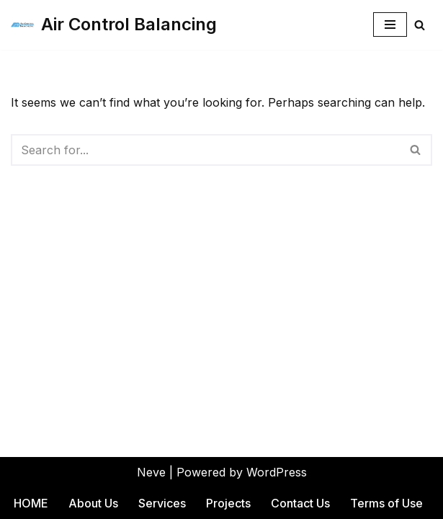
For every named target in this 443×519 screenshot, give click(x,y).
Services (162, 503)
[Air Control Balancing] (114, 25)
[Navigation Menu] (390, 24)
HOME (31, 503)
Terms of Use (386, 503)
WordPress (276, 472)
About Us (93, 503)
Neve (151, 472)
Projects (228, 503)
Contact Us (300, 503)
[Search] (419, 24)
